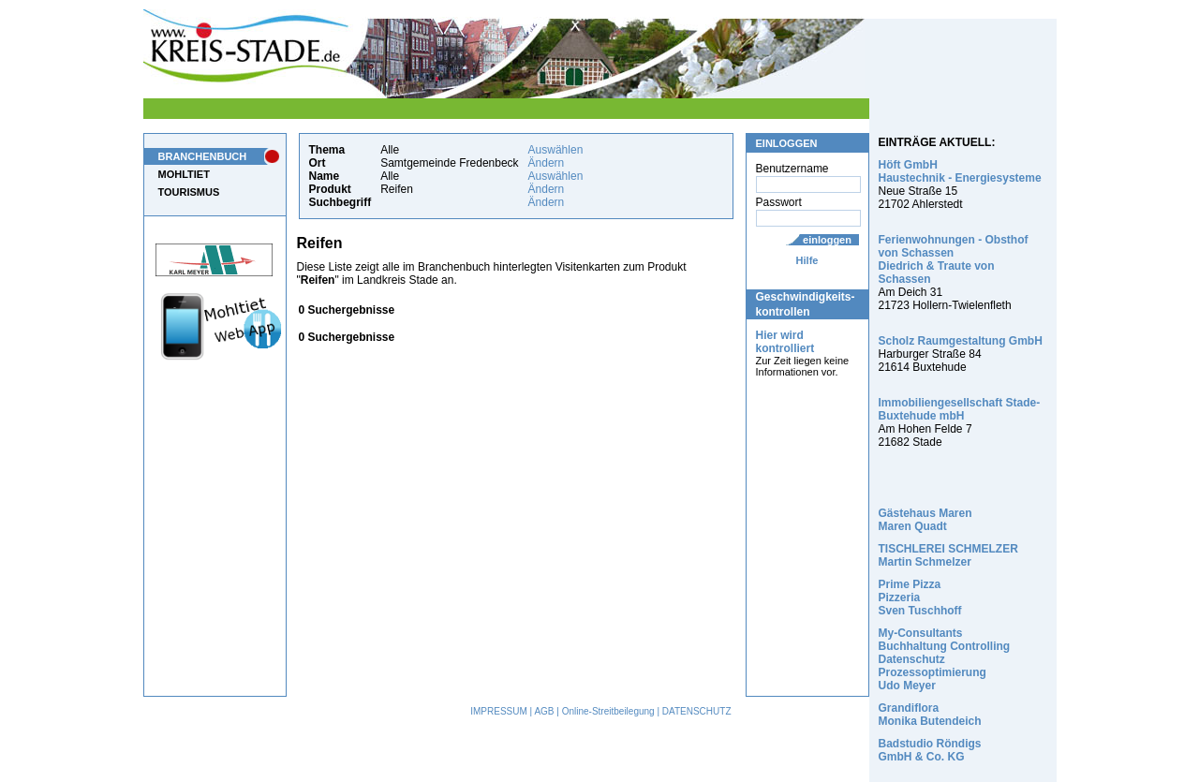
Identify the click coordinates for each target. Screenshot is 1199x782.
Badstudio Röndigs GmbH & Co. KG (930, 750)
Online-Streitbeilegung (608, 711)
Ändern (546, 163)
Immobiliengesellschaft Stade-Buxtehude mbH (960, 409)
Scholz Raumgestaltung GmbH (961, 340)
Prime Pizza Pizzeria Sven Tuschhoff (920, 597)
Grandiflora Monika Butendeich (930, 714)
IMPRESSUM (498, 711)
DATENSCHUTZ (697, 711)
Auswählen (556, 149)
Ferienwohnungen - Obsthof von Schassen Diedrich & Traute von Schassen (954, 259)
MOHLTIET (184, 174)
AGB (544, 711)
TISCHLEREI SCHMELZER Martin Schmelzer (948, 555)
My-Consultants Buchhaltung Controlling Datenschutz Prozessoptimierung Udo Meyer (945, 659)
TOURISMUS (189, 192)
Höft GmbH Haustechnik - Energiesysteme (960, 171)
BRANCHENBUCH (202, 156)
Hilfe (807, 260)
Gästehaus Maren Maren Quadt (925, 520)
